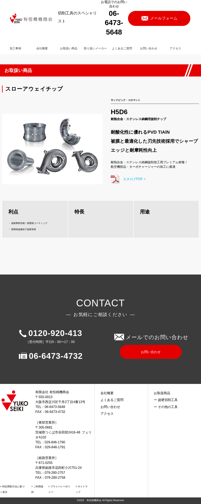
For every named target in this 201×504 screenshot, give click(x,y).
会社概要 (107, 393)
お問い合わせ (151, 352)
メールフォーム (163, 18)
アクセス (107, 413)
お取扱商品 (162, 393)
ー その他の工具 (166, 407)
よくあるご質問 (111, 400)
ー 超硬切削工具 (166, 400)
